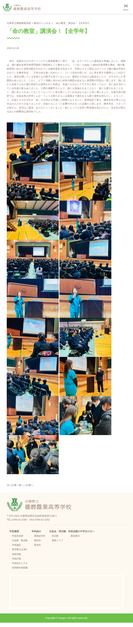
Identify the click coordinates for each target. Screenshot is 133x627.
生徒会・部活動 (57, 531)
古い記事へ (13, 485)
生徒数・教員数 (20, 540)
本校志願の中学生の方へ (81, 531)
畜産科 (37, 545)
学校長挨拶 (17, 536)
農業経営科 (39, 536)
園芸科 (37, 540)
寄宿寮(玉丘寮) (19, 549)
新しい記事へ (26, 485)
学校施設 (16, 545)
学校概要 (14, 531)
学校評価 (16, 559)
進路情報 (16, 554)
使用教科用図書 (20, 568)
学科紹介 (36, 531)
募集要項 (75, 536)
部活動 (55, 536)
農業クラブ (57, 540)
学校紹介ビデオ (20, 563)
